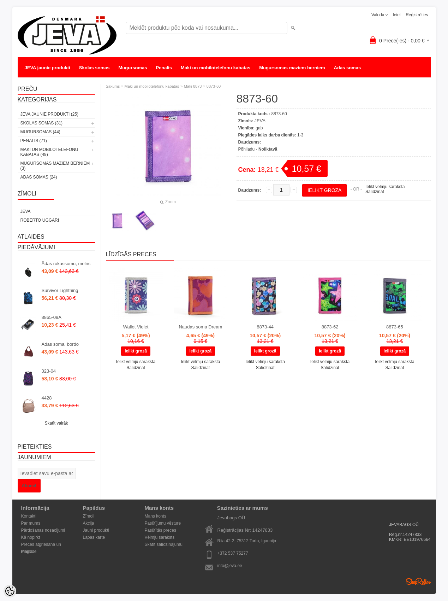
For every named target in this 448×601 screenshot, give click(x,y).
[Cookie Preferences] (10, 591)
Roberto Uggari (39, 220)
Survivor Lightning (60, 290)
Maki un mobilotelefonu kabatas (215, 67)
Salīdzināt (374, 191)
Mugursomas (133, 67)
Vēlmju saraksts (160, 537)
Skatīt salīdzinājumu (164, 544)
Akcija (88, 523)
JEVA (25, 211)
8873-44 (265, 326)
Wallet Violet (136, 326)
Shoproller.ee (418, 581)
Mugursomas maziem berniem (292, 67)
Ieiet (397, 14)
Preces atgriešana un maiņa (41, 545)
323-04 (49, 371)
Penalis (164, 67)
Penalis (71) (33, 140)
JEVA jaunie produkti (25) (49, 114)
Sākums (113, 86)
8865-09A (51, 317)
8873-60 (214, 86)
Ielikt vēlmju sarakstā (385, 186)
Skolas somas (94, 67)
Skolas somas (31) (41, 123)
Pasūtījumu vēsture (163, 523)
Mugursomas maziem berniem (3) (55, 166)
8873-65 (394, 326)
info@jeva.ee (229, 565)
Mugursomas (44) (40, 131)
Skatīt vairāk (56, 423)
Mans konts (155, 516)
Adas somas (347, 67)
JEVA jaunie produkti (47, 67)
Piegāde (29, 551)
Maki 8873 (193, 86)
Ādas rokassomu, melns (66, 263)
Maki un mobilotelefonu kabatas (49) (49, 152)
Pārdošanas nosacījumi (43, 530)
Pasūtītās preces (160, 530)
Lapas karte (94, 537)
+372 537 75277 (232, 553)
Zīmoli (89, 516)
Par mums (31, 523)
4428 (47, 398)
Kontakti (28, 516)
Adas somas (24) (38, 177)
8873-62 (330, 326)
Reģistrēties (417, 14)
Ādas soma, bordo (60, 344)
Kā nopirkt (30, 537)
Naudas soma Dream (200, 326)
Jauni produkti (96, 530)
